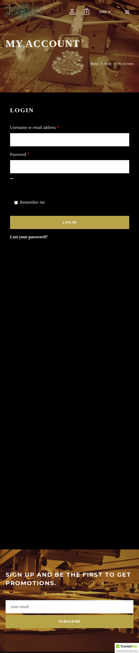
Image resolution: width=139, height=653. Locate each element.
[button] (127, 648)
